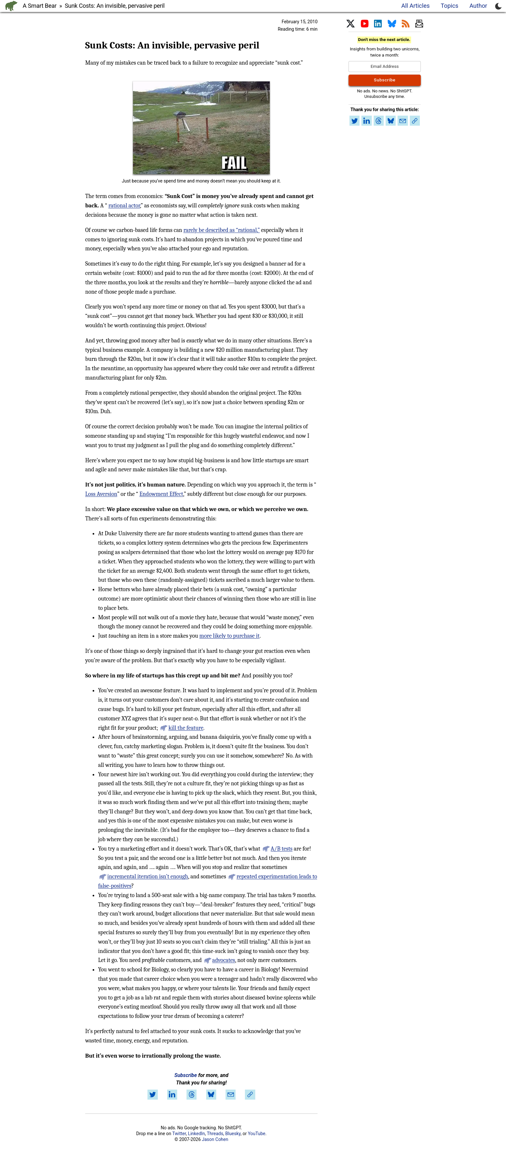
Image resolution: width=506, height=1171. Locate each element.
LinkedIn (196, 1133)
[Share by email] (231, 1094)
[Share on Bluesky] (211, 1094)
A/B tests (282, 848)
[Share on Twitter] (152, 1094)
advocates (223, 960)
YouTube (256, 1133)
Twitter (179, 1133)
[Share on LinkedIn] (172, 1094)
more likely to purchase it (229, 636)
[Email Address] (385, 66)
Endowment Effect (161, 494)
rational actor (124, 205)
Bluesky (232, 1133)
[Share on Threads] (191, 1094)
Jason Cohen (215, 1139)
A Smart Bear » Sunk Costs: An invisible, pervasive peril (94, 5)
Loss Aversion (101, 494)
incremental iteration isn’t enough (147, 876)
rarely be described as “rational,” (221, 230)
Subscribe (185, 1075)
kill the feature (185, 728)
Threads (215, 1133)
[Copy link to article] (250, 1094)
